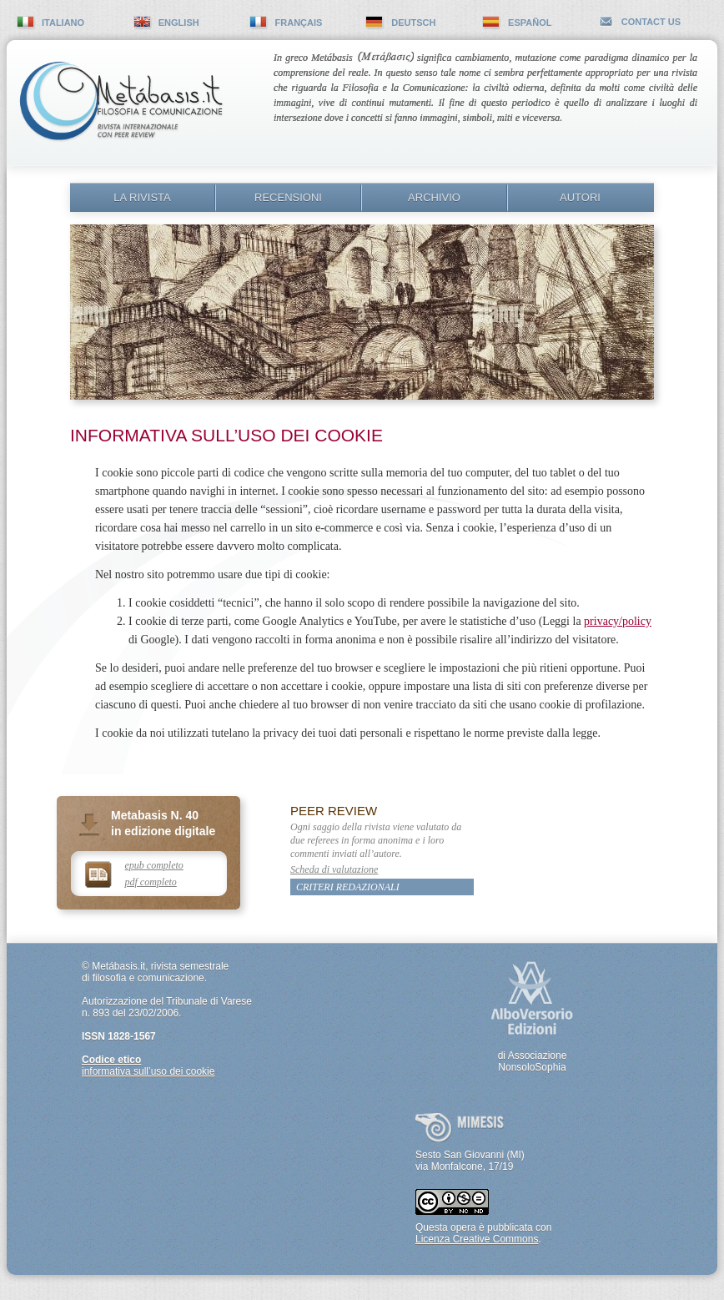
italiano (63, 23)
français (299, 23)
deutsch (413, 23)
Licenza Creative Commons (476, 1239)
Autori (580, 197)
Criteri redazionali (348, 887)
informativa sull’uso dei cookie (148, 1071)
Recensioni (288, 197)
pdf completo (151, 882)
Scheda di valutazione (334, 869)
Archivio (434, 197)
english (178, 23)
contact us (651, 22)
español (529, 23)
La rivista (141, 197)
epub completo (154, 865)
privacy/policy (617, 621)
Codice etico (111, 1060)
